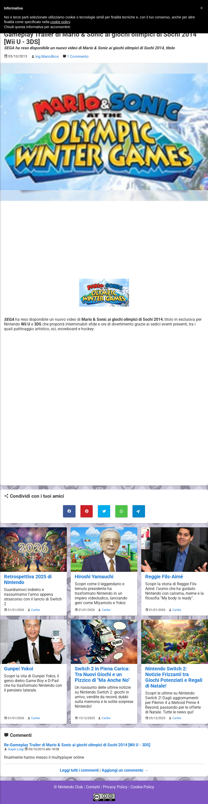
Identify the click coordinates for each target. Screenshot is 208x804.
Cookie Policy (142, 786)
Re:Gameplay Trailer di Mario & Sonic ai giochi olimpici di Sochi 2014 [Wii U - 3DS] (77, 744)
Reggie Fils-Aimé (163, 576)
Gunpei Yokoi (18, 668)
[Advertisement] (104, 239)
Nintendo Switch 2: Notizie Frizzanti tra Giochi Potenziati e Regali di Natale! (173, 676)
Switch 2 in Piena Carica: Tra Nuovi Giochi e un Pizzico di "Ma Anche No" (101, 673)
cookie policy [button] (60, 22)
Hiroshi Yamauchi (94, 576)
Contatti (93, 786)
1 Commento (77, 56)
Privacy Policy (115, 786)
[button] (202, 8)
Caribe (35, 609)
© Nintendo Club (68, 786)
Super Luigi (16, 748)
